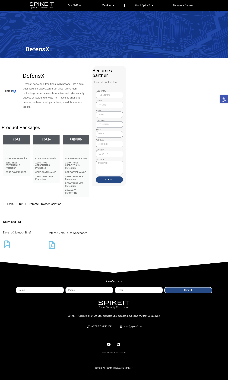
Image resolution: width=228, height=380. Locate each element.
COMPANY (100, 120)
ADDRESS (100, 140)
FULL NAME (101, 91)
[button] (224, 99)
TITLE (98, 130)
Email (98, 111)
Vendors (108, 5)
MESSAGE (100, 160)
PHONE (99, 101)
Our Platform (75, 5)
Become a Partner (183, 5)
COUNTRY (100, 150)
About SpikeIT (143, 5)
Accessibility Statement (114, 352)
